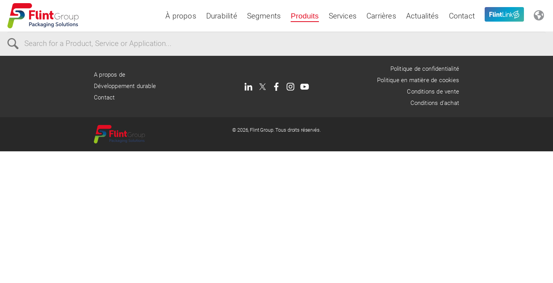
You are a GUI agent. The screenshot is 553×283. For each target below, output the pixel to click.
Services (343, 15)
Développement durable (125, 86)
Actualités (422, 15)
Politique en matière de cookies (418, 80)
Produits (305, 16)
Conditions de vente (433, 91)
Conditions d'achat (434, 103)
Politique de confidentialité (424, 68)
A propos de (109, 74)
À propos (180, 15)
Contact (462, 15)
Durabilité (221, 15)
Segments (264, 15)
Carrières (381, 15)
